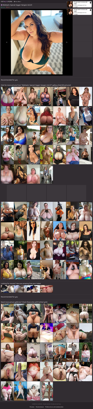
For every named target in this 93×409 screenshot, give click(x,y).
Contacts (32, 407)
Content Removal (40, 407)
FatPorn (6, 1)
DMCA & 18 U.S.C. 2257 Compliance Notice (54, 407)
